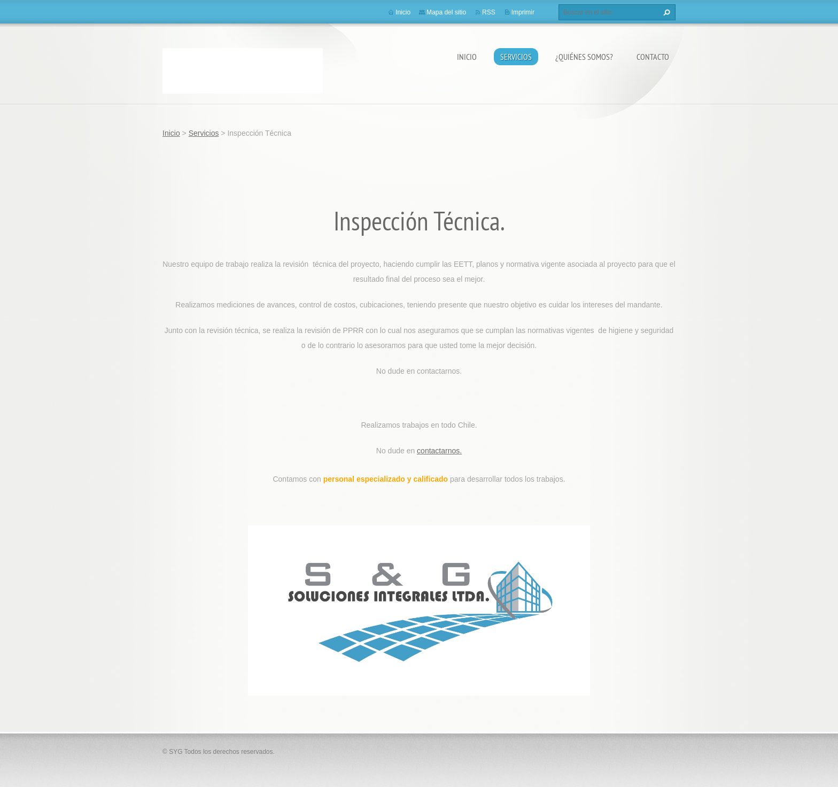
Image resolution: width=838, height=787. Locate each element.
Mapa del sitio (446, 12)
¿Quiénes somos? (584, 56)
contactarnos (438, 450)
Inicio (467, 56)
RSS (488, 12)
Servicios (516, 56)
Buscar (665, 12)
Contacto (653, 56)
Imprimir (522, 12)
